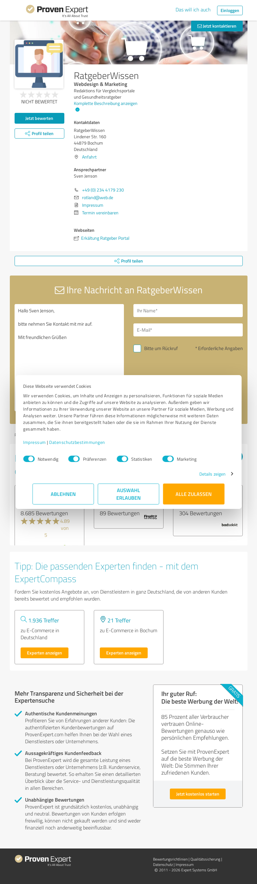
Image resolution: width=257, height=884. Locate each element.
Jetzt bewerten (39, 118)
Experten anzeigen (44, 653)
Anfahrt (89, 157)
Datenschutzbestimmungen (87, 442)
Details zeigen (203, 474)
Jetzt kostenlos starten (197, 794)
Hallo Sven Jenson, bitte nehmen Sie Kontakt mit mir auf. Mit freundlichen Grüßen (69, 357)
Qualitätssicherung (205, 859)
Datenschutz (163, 864)
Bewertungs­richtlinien (170, 859)
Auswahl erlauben (128, 493)
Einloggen (230, 10)
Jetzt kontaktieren (216, 26)
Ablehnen (63, 493)
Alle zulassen (194, 493)
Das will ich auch (193, 9)
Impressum (44, 442)
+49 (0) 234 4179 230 (103, 190)
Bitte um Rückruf (161, 348)
